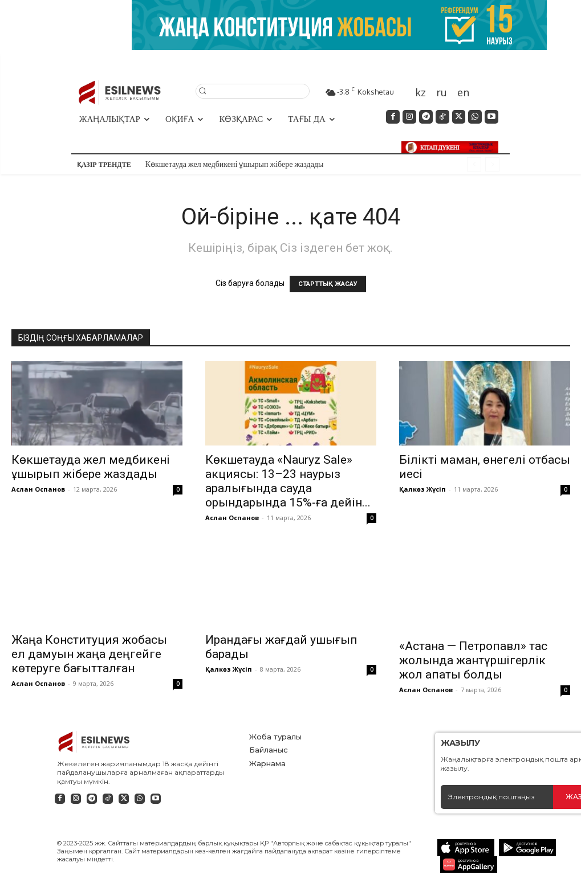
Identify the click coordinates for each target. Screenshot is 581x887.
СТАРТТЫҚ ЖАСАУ (327, 284)
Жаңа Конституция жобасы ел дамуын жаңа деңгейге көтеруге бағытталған (89, 654)
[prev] (474, 164)
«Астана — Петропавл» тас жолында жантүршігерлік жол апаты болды (473, 641)
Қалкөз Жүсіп (422, 489)
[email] (497, 791)
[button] (252, 90)
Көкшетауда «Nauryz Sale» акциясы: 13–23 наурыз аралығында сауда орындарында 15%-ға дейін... (288, 481)
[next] (492, 164)
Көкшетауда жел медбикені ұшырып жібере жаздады (234, 164)
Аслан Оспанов (38, 489)
